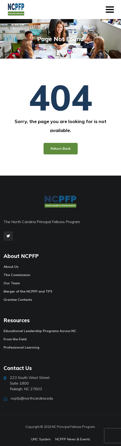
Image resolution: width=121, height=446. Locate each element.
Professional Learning (21, 347)
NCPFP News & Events (72, 439)
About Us (11, 267)
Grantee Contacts (18, 299)
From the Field (15, 339)
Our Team (12, 283)
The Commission (17, 275)
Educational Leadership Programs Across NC (40, 331)
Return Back (61, 148)
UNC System (41, 439)
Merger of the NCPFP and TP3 (28, 291)
